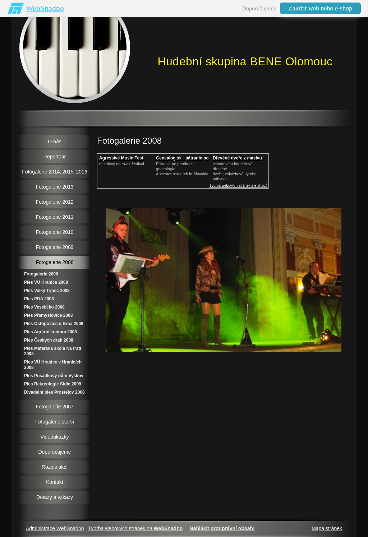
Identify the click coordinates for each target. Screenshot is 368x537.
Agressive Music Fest (121, 158)
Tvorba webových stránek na (135, 528)
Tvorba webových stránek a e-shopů (238, 186)
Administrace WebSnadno (55, 528)
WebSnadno (45, 8)
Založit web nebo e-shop (320, 8)
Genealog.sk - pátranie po (182, 158)
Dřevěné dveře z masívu (237, 158)
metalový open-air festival (121, 164)
